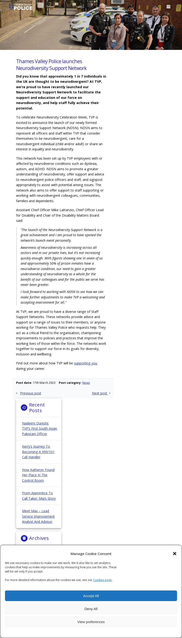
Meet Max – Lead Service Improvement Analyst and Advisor (38, 516)
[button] (174, 553)
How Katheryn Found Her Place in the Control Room (38, 475)
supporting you (85, 363)
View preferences (91, 622)
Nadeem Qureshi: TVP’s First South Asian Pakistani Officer (39, 428)
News (86, 383)
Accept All (91, 596)
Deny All (90, 609)
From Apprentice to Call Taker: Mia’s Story (39, 496)
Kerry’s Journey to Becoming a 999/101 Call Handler (38, 451)
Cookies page (102, 580)
